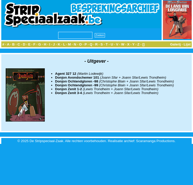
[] (143, 44)
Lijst (187, 44)
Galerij (175, 44)
